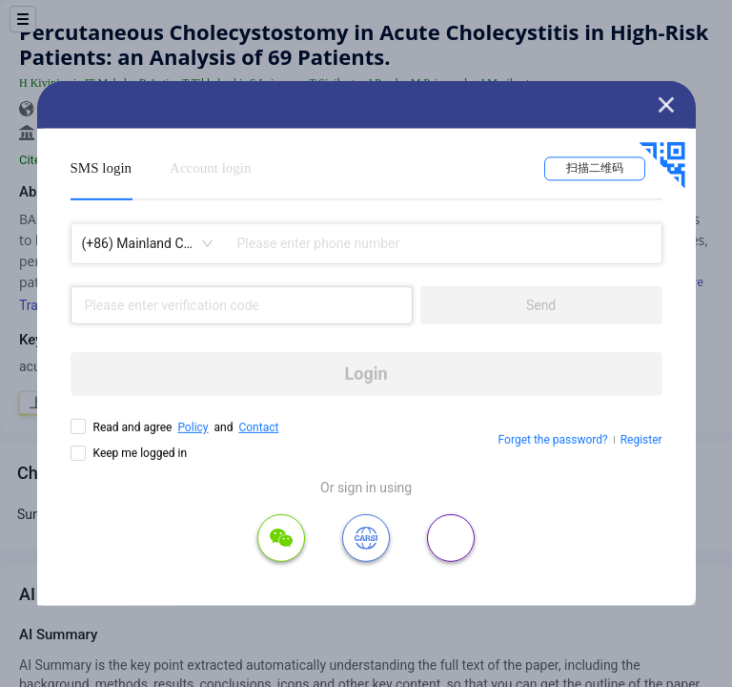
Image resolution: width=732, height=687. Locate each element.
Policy (192, 427)
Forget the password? (553, 440)
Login (366, 374)
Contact (258, 427)
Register (641, 440)
